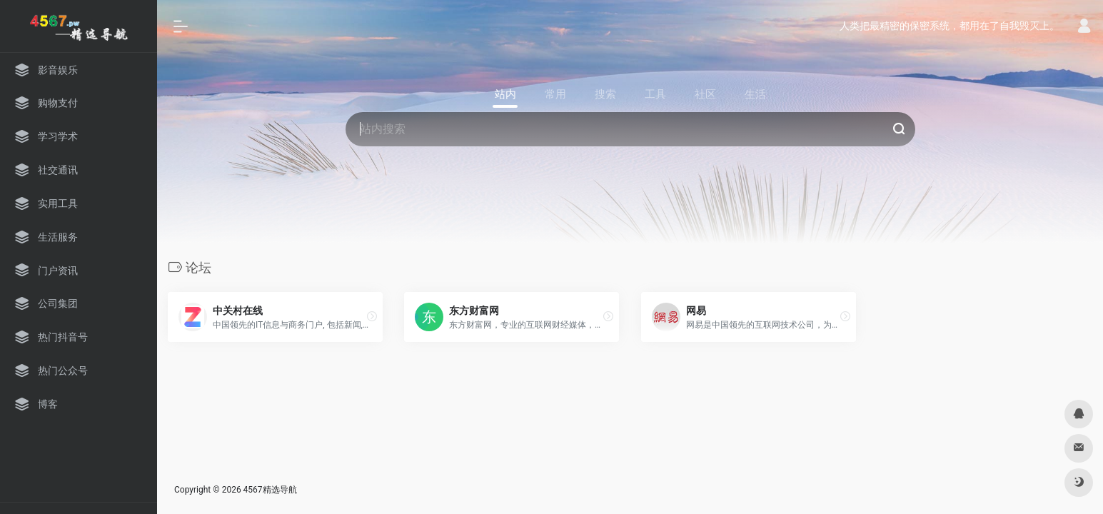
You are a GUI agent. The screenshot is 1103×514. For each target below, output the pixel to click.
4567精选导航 (270, 490)
